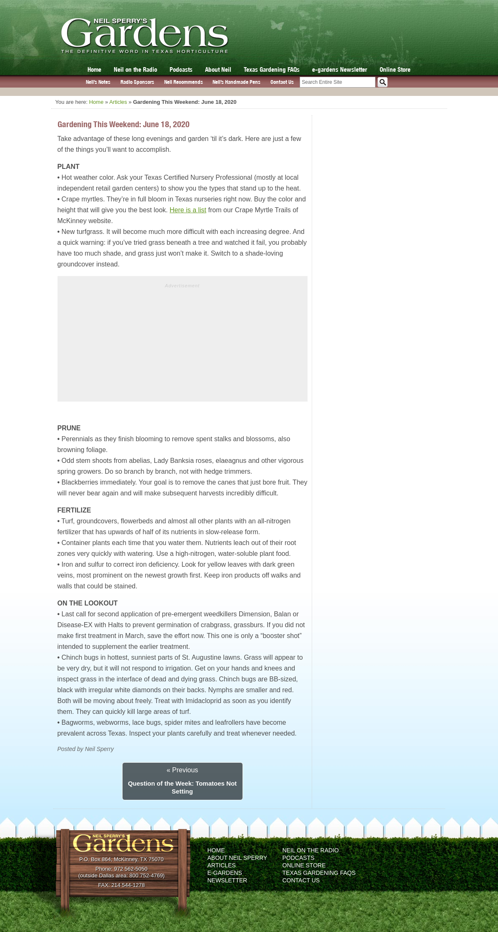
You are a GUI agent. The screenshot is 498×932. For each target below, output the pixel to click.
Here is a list (188, 210)
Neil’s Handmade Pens (236, 82)
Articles (118, 102)
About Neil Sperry (238, 857)
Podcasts (181, 69)
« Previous (182, 770)
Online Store (395, 69)
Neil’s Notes (98, 82)
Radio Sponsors (137, 82)
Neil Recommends (183, 82)
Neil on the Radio (135, 69)
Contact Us (282, 82)
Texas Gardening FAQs (272, 69)
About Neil (218, 69)
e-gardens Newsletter (339, 69)
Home (94, 69)
